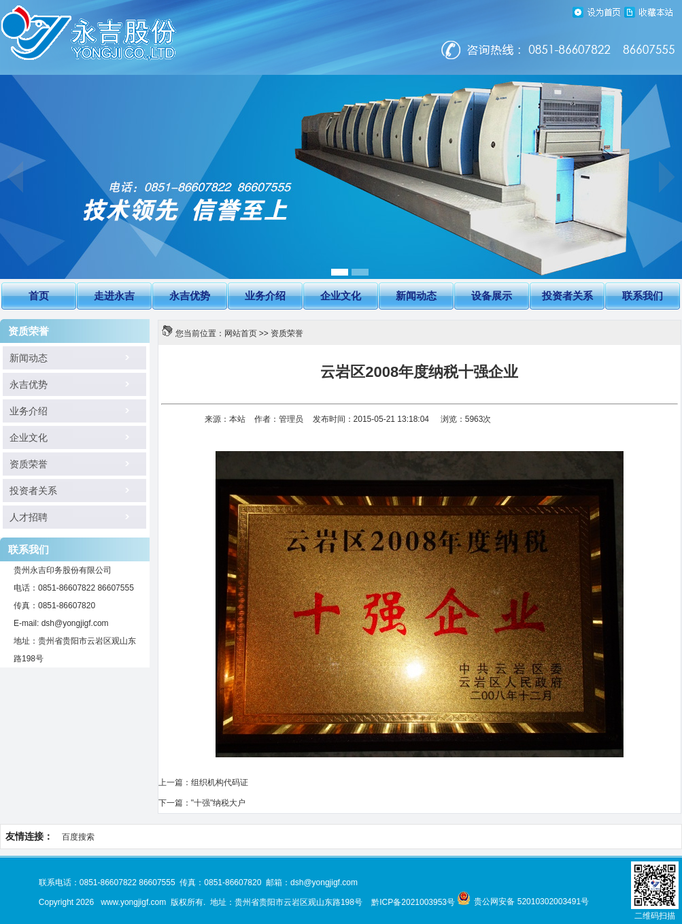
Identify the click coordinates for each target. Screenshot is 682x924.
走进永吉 (114, 296)
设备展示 (491, 296)
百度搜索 (78, 837)
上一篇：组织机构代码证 (203, 782)
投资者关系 (567, 296)
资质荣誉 (24, 464)
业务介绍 (265, 296)
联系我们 (642, 296)
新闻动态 (416, 296)
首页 (39, 296)
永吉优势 (189, 296)
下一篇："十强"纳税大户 (202, 803)
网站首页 (240, 333)
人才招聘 (24, 517)
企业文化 (340, 296)
